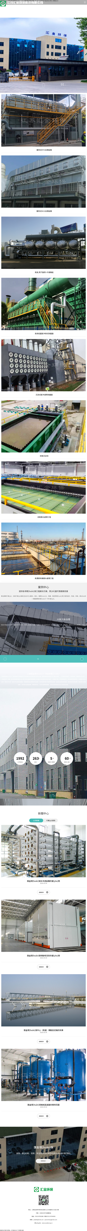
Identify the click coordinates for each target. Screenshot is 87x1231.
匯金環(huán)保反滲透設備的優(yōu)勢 (43, 881)
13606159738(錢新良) (45, 1213)
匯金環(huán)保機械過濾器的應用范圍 (43, 1104)
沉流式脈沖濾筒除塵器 (44, 394)
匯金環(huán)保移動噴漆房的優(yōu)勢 (43, 955)
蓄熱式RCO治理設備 (44, 211)
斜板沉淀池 (44, 456)
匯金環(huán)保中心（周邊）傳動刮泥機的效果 (43, 1030)
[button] (5, 659)
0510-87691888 (39, 1216)
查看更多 (41, 892)
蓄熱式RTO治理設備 (44, 150)
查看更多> (43, 1161)
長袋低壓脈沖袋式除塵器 (44, 333)
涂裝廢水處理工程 (44, 517)
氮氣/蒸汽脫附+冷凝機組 (44, 272)
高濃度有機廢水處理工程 (44, 578)
